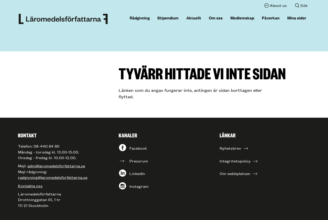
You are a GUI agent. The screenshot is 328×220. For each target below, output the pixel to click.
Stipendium (168, 17)
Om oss (216, 17)
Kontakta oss (30, 185)
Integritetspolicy (235, 160)
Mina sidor (296, 17)
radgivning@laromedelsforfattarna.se (52, 177)
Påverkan (271, 17)
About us (278, 5)
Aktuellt (193, 17)
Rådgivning (140, 17)
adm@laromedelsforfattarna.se (56, 165)
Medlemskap (242, 17)
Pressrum (138, 160)
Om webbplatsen (235, 173)
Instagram (139, 186)
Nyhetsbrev (230, 148)
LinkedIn (137, 173)
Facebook (138, 148)
